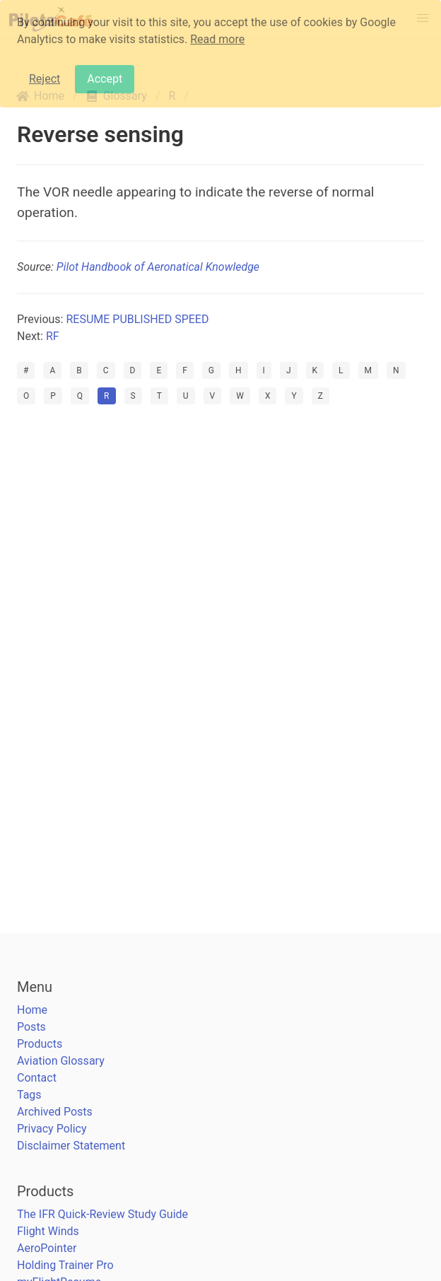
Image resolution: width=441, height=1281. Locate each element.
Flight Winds (48, 1231)
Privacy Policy (52, 1128)
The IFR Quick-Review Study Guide (102, 1214)
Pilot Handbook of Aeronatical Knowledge (158, 267)
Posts (31, 1027)
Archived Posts (55, 1111)
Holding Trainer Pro (65, 1265)
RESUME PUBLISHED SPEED (137, 319)
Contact (37, 1077)
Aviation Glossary (61, 1061)
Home (32, 1010)
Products (39, 1044)
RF (52, 336)
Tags (29, 1094)
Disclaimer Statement (71, 1145)
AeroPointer (46, 1248)
